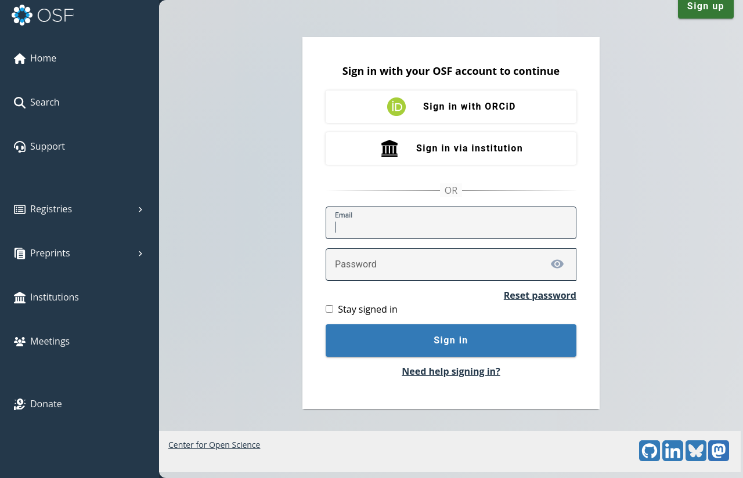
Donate (38, 403)
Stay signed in (367, 309)
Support (39, 146)
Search (37, 102)
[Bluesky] (696, 457)
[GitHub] (649, 457)
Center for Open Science (214, 444)
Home (35, 58)
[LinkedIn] (672, 457)
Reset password (540, 295)
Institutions (46, 297)
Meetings (42, 341)
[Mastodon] (718, 457)
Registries (79, 208)
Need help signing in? (451, 371)
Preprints (79, 253)
